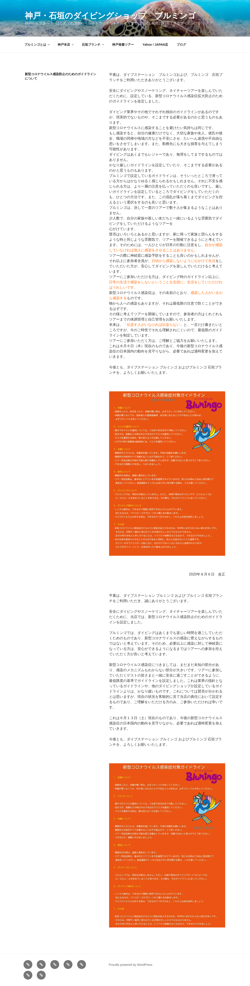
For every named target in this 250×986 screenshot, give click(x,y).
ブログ (181, 44)
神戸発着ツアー (123, 44)
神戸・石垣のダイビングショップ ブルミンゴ (110, 15)
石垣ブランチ (93, 44)
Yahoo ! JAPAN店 (155, 44)
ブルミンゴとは (37, 44)
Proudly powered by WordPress (130, 964)
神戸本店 (66, 44)
